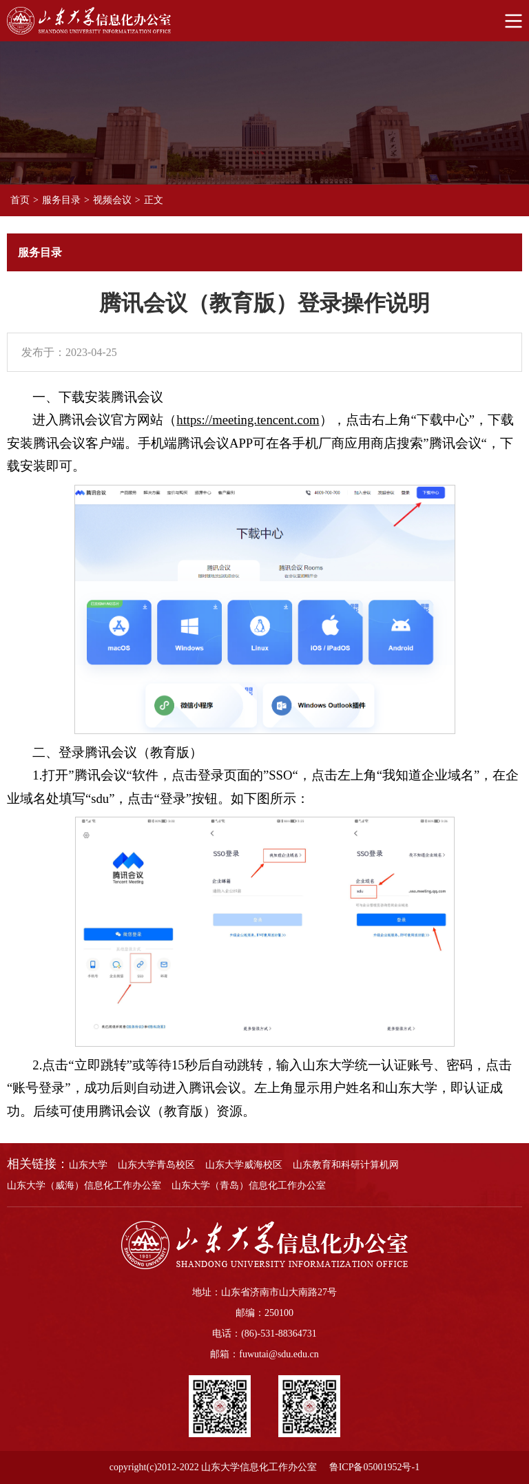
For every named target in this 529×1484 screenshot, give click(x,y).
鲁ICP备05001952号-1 (374, 1467)
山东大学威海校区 (243, 1165)
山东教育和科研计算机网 (346, 1165)
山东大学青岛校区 (156, 1165)
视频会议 (112, 200)
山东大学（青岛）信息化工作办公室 (249, 1185)
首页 (20, 200)
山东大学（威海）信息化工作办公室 (84, 1185)
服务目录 (61, 200)
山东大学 (88, 1165)
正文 (153, 200)
